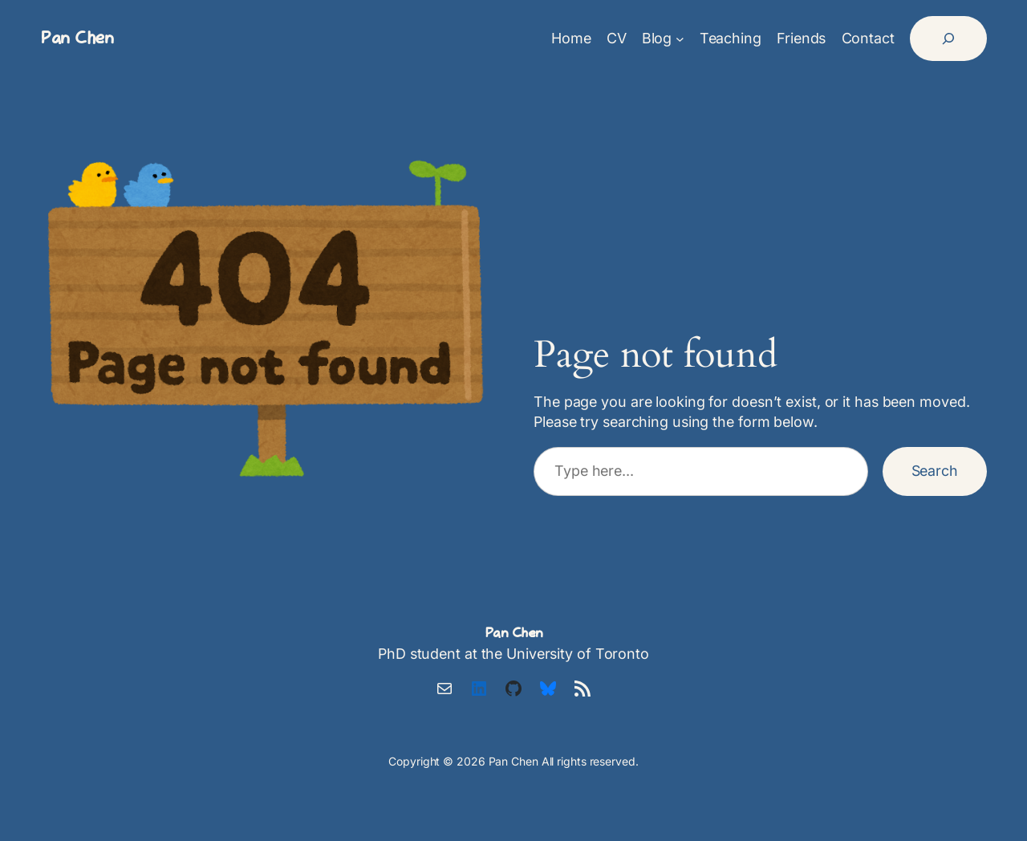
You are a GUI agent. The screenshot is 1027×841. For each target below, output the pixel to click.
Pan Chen (76, 38)
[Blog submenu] (680, 39)
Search (934, 470)
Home (571, 38)
